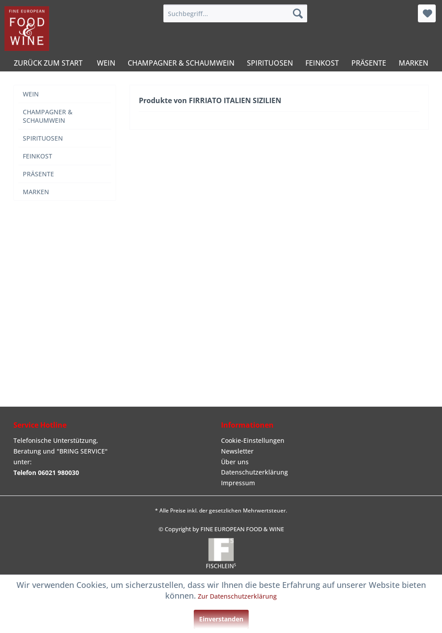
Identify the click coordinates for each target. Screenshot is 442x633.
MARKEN (36, 191)
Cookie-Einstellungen (252, 440)
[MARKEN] (413, 62)
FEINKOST (37, 156)
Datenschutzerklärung (254, 472)
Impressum (238, 483)
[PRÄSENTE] (368, 62)
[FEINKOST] (322, 62)
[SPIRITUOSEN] (270, 62)
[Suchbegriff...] (235, 13)
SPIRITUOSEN (43, 138)
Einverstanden (221, 619)
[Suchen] (297, 13)
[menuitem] (235, 13)
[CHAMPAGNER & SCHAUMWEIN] (181, 62)
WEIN (31, 94)
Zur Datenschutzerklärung (237, 596)
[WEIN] (106, 62)
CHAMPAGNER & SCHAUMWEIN (47, 116)
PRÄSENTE (38, 174)
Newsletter (237, 451)
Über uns (235, 462)
